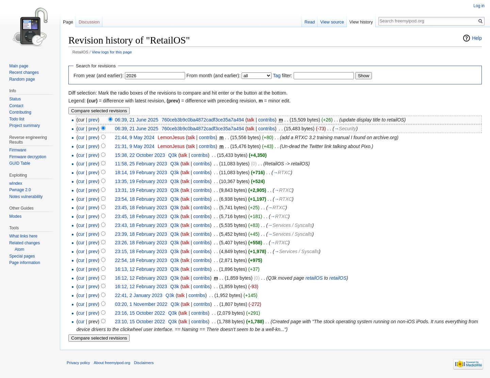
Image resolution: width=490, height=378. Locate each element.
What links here (23, 236)
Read (310, 21)
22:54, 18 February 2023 (141, 260)
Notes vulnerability (26, 196)
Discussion (89, 21)
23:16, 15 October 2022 (140, 313)
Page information (24, 262)
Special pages (22, 256)
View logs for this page (112, 52)
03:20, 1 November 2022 (141, 304)
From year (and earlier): (99, 75)
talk (251, 119)
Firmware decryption (27, 156)
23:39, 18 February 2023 (141, 234)
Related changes (24, 243)
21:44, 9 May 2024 (134, 137)
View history (361, 21)
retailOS (314, 278)
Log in (479, 5)
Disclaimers (144, 363)
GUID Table (19, 163)
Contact (16, 105)
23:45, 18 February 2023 (141, 207)
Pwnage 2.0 (20, 189)
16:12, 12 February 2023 (141, 278)
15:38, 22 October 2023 (140, 155)
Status (15, 99)
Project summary (24, 125)
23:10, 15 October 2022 (140, 321)
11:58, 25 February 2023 (141, 163)
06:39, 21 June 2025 (137, 119)
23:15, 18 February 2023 (141, 251)
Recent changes (24, 72)
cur (81, 128)
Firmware (17, 150)
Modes (15, 216)
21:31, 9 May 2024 (134, 146)
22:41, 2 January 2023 (138, 295)
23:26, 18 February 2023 (141, 242)
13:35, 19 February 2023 (141, 181)
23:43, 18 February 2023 (141, 225)
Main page (18, 66)
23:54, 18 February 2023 (141, 199)
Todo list (16, 119)
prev (93, 119)
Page (68, 21)
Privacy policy (78, 363)
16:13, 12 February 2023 (141, 269)
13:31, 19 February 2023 (141, 190)
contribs (266, 119)
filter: (282, 75)
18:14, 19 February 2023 (141, 172)
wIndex (15, 183)
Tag (277, 75)
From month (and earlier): (213, 75)
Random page (22, 79)
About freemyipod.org (112, 363)
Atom (19, 249)
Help (477, 38)
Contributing (20, 112)
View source (332, 21)
